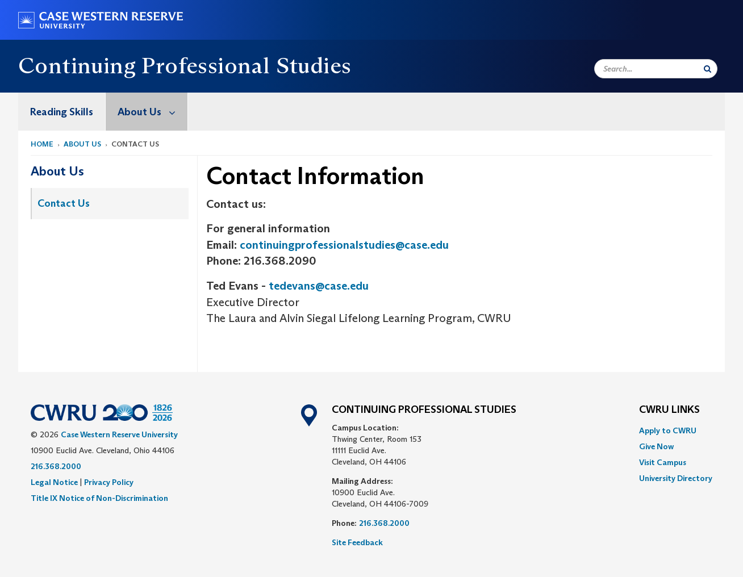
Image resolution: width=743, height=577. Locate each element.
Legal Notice (54, 482)
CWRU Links (669, 410)
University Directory (675, 478)
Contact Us (63, 203)
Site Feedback (357, 542)
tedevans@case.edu (319, 285)
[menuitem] (62, 112)
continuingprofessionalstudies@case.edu (344, 245)
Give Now (656, 446)
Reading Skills (61, 112)
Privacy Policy (108, 482)
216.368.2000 (56, 466)
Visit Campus (662, 462)
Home (42, 144)
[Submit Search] (707, 68)
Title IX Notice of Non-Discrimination (99, 498)
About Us (152, 112)
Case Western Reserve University (119, 434)
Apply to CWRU (667, 430)
